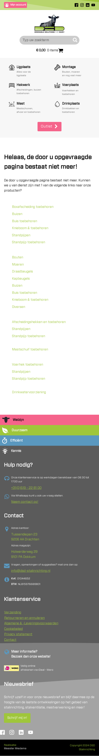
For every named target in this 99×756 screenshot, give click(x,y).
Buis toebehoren (24, 221)
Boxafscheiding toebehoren (32, 206)
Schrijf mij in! (17, 717)
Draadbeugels (22, 271)
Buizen (17, 214)
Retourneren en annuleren (24, 618)
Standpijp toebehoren (28, 242)
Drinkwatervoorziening (29, 392)
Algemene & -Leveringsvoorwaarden (31, 623)
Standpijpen (21, 235)
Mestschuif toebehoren (30, 349)
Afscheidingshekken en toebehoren (39, 322)
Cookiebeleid (13, 628)
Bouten (17, 257)
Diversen (18, 306)
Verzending (12, 612)
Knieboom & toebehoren (30, 228)
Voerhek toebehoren (27, 364)
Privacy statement (18, 634)
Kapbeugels (21, 278)
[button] (49, 126)
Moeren (18, 264)
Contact (10, 639)
